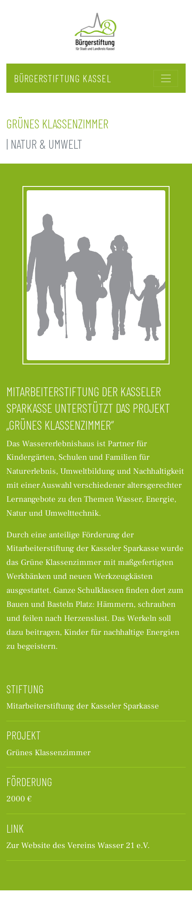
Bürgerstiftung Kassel (62, 78)
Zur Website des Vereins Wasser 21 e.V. (78, 845)
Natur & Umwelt (46, 143)
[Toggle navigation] (165, 78)
